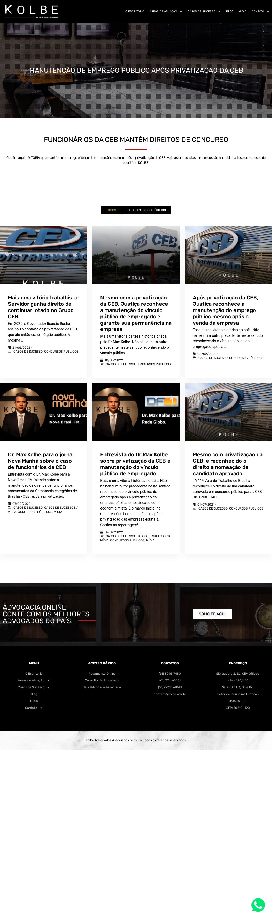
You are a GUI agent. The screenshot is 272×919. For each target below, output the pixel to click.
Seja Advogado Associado (102, 687)
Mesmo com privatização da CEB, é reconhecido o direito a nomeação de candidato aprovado (228, 464)
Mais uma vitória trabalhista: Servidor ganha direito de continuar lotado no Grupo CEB (43, 307)
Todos (111, 210)
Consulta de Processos (102, 680)
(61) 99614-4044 (170, 687)
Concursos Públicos (61, 351)
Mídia (242, 11)
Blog (229, 11)
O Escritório (134, 11)
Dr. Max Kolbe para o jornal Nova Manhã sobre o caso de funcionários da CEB (41, 460)
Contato (260, 12)
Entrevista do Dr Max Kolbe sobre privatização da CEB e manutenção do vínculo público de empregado (135, 464)
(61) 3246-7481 (170, 680)
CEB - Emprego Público (147, 210)
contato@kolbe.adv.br (170, 694)
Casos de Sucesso (204, 12)
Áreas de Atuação (165, 12)
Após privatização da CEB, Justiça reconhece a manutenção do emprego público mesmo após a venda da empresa (225, 310)
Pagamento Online (102, 673)
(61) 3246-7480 (170, 673)
